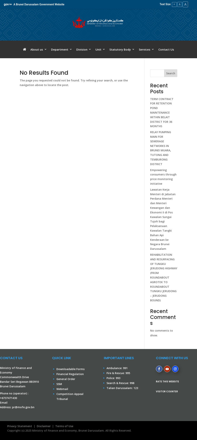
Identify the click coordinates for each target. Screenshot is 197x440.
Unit (98, 49)
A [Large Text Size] (185, 4)
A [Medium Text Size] (179, 4)
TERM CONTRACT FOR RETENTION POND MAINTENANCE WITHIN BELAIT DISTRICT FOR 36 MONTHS (161, 112)
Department (59, 49)
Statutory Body (120, 49)
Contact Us (166, 49)
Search (170, 73)
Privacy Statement (19, 426)
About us (36, 49)
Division (81, 49)
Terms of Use (64, 426)
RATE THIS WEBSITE (167, 381)
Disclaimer (44, 426)
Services (144, 49)
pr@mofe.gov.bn (23, 407)
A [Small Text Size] (173, 4)
